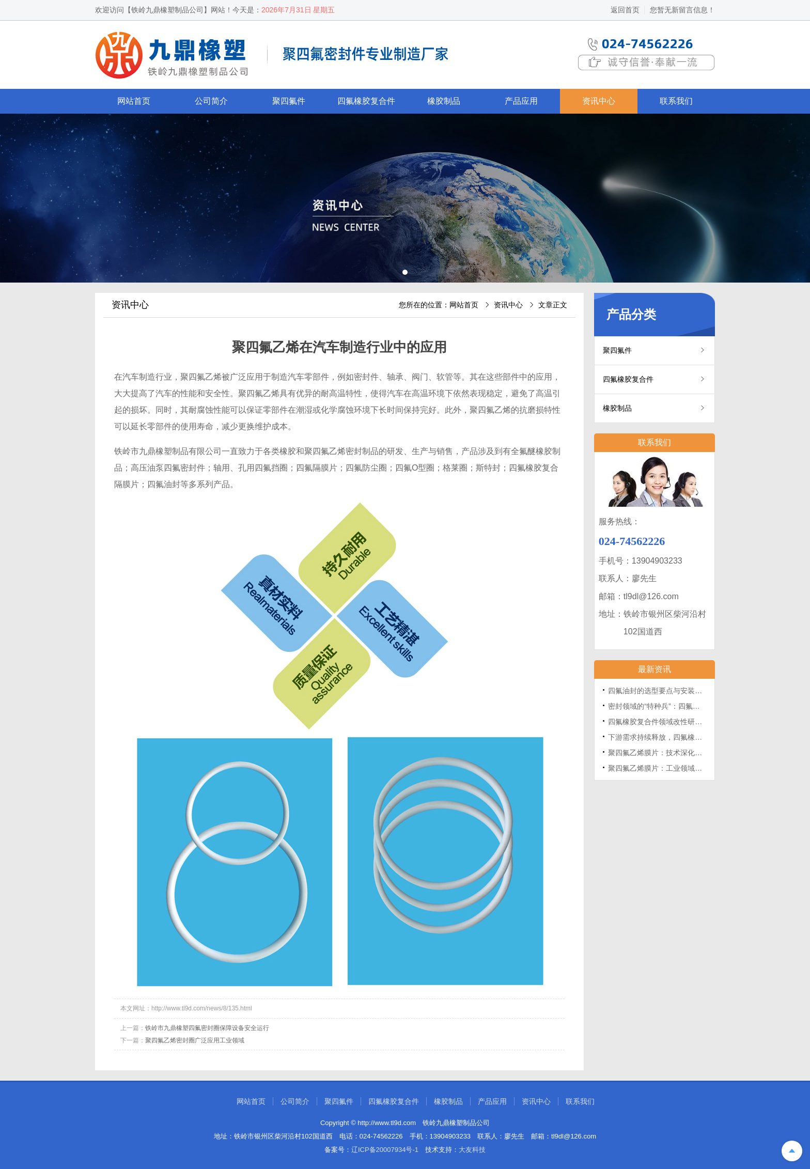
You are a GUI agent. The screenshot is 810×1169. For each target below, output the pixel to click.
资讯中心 (598, 101)
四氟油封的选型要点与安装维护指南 (666, 691)
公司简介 (211, 101)
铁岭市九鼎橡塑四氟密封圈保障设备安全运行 (207, 1028)
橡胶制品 (443, 101)
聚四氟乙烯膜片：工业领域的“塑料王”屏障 (675, 768)
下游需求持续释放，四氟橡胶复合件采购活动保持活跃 (695, 737)
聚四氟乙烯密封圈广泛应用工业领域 (194, 1040)
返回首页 (625, 10)
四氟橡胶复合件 (366, 101)
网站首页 (133, 101)
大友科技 (472, 1150)
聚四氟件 (288, 101)
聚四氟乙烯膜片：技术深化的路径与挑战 (673, 753)
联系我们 (676, 101)
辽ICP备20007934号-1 (384, 1150)
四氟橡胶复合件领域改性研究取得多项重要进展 (684, 722)
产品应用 (521, 101)
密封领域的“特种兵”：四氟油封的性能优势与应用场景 (693, 706)
